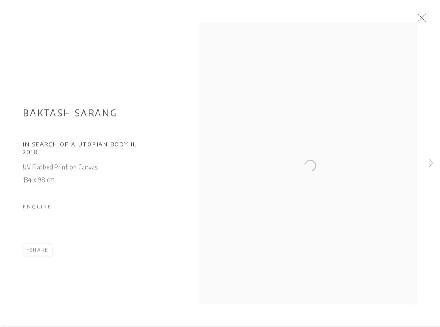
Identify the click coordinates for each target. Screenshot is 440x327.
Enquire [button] (37, 209)
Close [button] (427, 20)
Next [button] (431, 163)
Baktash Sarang (70, 115)
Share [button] (39, 252)
